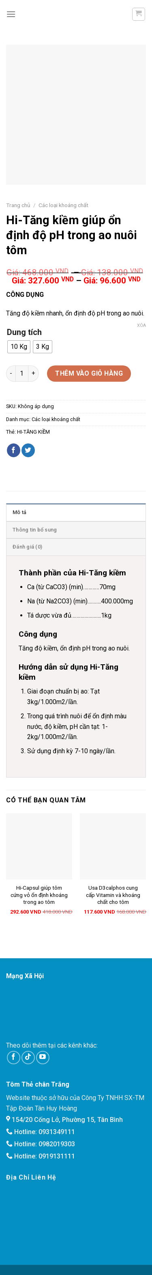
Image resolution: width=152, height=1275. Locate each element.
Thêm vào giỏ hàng (89, 373)
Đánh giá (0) (27, 547)
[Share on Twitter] (28, 450)
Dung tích (24, 332)
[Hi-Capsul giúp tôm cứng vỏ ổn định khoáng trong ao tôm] (39, 846)
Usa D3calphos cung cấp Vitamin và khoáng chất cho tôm (113, 894)
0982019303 (57, 1144)
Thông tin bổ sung (35, 530)
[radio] (19, 347)
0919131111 (57, 1156)
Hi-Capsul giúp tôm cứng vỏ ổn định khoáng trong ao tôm (39, 894)
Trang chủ (18, 205)
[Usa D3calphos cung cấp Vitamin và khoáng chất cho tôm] (113, 846)
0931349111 (57, 1132)
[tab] (76, 512)
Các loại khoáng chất (63, 205)
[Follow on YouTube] (42, 1057)
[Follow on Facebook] (13, 1057)
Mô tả (19, 512)
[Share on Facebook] (13, 450)
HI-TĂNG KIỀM (33, 432)
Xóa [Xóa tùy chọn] (141, 325)
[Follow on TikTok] (28, 1057)
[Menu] (11, 14)
